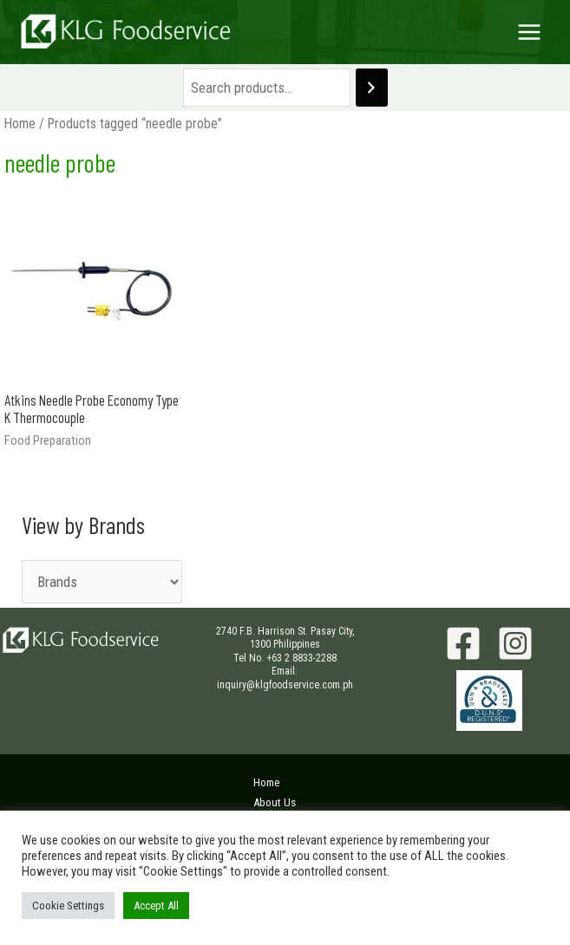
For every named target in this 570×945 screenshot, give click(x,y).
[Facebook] (463, 643)
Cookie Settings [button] (68, 905)
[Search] (372, 88)
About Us (274, 802)
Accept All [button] (156, 905)
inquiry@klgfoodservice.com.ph (285, 685)
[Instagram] (515, 643)
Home (20, 123)
